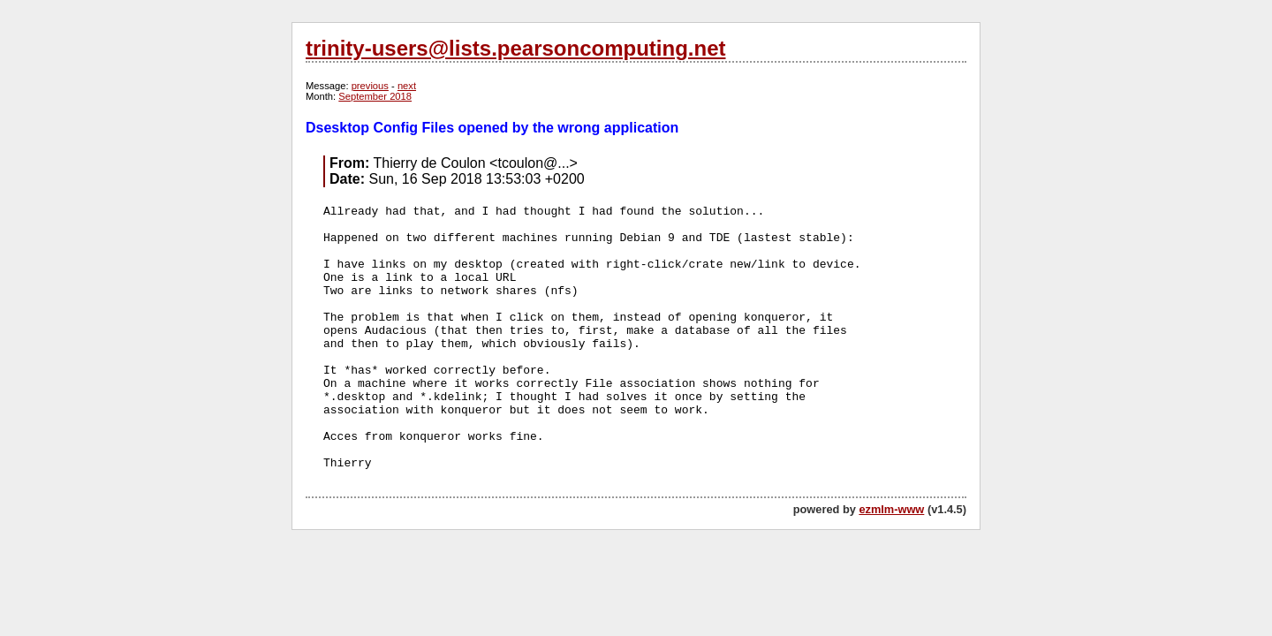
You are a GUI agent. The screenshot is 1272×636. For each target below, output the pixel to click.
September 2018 (375, 96)
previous (370, 85)
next (407, 85)
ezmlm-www (891, 509)
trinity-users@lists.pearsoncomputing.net (515, 48)
